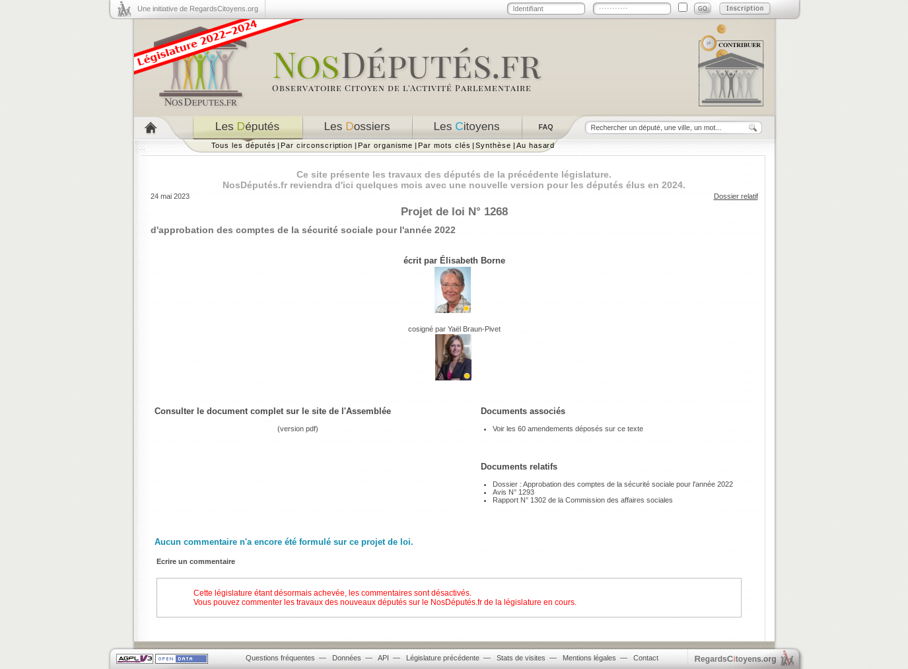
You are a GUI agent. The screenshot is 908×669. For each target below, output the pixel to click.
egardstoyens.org (736, 659)
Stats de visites (521, 658)
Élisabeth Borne (472, 260)
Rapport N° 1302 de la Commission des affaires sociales (583, 500)
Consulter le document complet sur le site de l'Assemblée (273, 411)
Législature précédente (442, 658)
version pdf (298, 429)
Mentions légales (589, 658)
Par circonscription (317, 145)
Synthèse (492, 145)
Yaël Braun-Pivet (474, 329)
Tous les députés (243, 145)
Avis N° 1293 (513, 492)
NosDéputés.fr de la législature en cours (503, 602)
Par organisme (385, 145)
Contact (645, 658)
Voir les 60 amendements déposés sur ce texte (568, 429)
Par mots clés (444, 145)
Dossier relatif (736, 196)
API (383, 658)
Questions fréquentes (280, 658)
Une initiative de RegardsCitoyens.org (197, 9)
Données (346, 658)
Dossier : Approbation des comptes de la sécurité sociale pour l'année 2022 (613, 484)
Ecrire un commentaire (196, 561)
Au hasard (535, 145)
